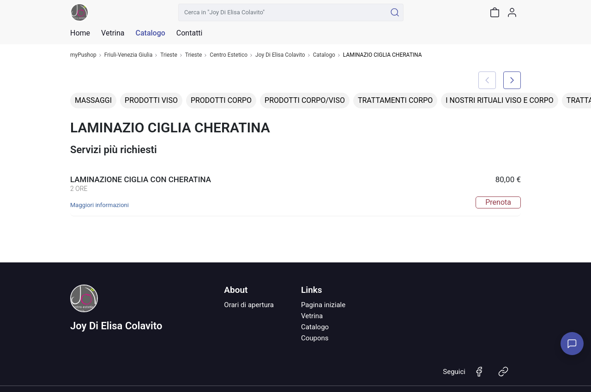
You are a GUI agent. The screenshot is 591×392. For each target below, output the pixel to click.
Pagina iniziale (323, 305)
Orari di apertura (249, 305)
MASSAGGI (93, 100)
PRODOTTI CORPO (221, 100)
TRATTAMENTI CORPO (395, 100)
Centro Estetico (228, 55)
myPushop (83, 55)
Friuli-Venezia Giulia (128, 55)
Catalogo (150, 33)
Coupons (315, 338)
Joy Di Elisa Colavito (280, 55)
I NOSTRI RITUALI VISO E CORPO (500, 100)
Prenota (498, 202)
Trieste (168, 55)
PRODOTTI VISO (151, 100)
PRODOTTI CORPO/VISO (305, 100)
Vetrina (312, 316)
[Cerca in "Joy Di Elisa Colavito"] (282, 12)
